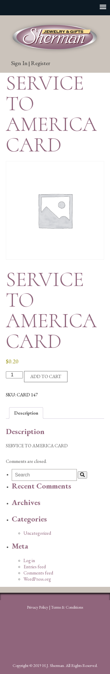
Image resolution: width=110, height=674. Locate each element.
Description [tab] (26, 413)
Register (40, 63)
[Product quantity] (14, 374)
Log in (29, 560)
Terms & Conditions (67, 607)
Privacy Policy (37, 607)
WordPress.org (37, 579)
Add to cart (45, 376)
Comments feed (38, 573)
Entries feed (34, 567)
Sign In (19, 63)
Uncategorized (37, 533)
